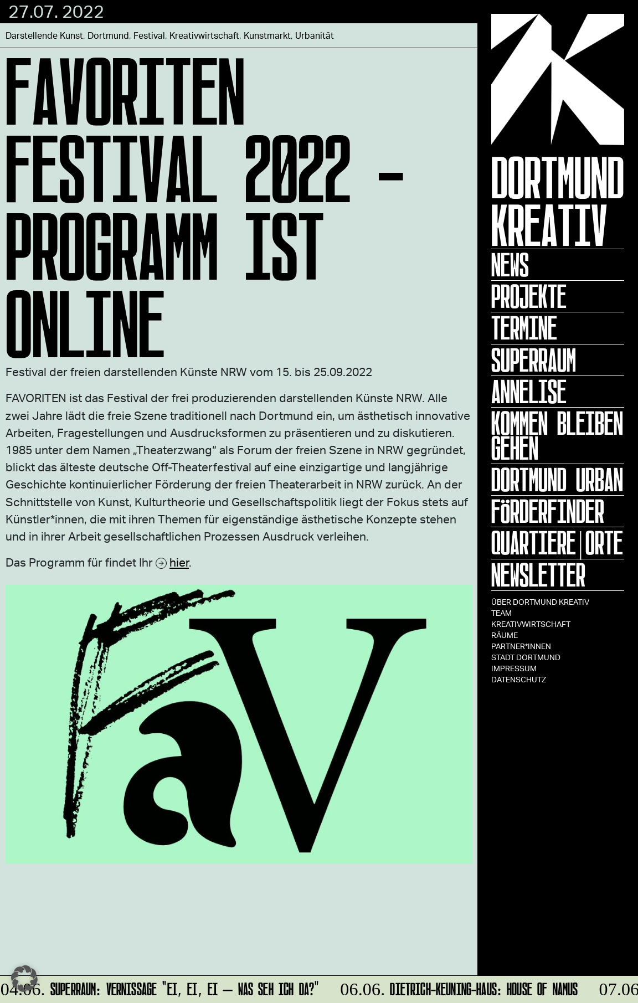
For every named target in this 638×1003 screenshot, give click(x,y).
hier (179, 561)
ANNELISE (529, 391)
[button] (24, 978)
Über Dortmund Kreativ (540, 601)
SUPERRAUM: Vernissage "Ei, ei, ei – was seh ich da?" (160, 987)
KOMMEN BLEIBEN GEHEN (557, 436)
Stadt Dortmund (525, 657)
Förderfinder (547, 511)
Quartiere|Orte (557, 542)
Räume (504, 635)
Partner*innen (521, 646)
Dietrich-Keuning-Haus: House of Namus (458, 987)
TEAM (501, 613)
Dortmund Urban (557, 479)
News (510, 264)
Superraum (533, 360)
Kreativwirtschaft (530, 624)
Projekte (529, 296)
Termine (524, 327)
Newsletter (538, 574)
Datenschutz (518, 679)
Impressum (514, 668)
